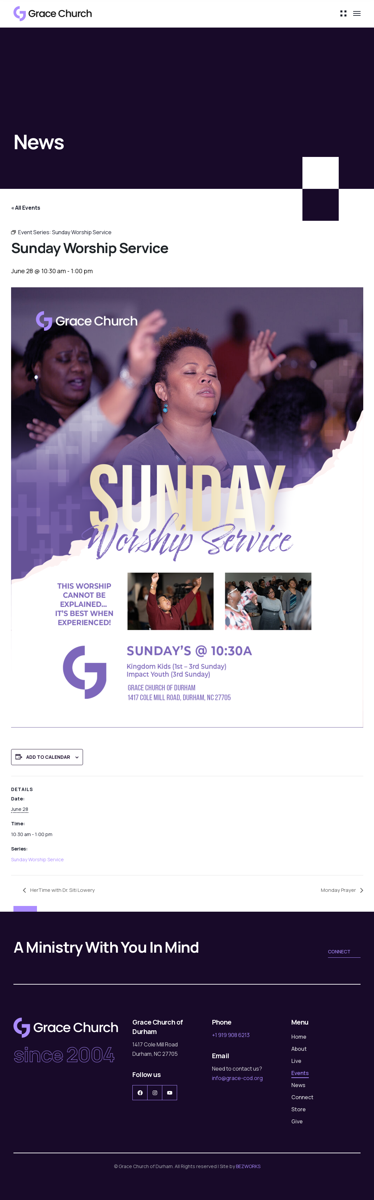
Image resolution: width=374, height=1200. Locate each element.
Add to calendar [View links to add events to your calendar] (48, 757)
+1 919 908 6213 (231, 1035)
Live (296, 1061)
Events (300, 1073)
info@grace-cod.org (237, 1078)
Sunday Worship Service (37, 859)
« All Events (25, 207)
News (298, 1085)
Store (298, 1109)
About (299, 1048)
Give (297, 1121)
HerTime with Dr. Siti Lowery (63, 890)
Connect (344, 952)
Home (298, 1036)
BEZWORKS (248, 1166)
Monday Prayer (338, 890)
